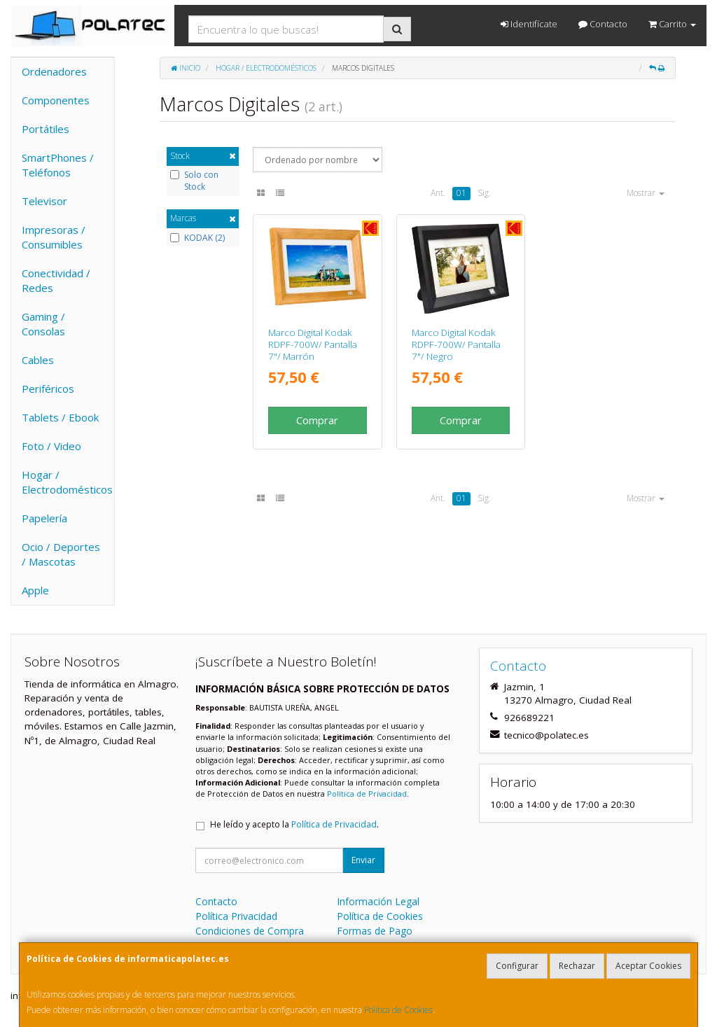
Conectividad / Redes (56, 280)
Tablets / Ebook (60, 417)
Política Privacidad (236, 916)
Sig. (484, 193)
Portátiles (45, 129)
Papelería (44, 518)
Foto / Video (51, 446)
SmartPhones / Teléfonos (58, 165)
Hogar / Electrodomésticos (67, 482)
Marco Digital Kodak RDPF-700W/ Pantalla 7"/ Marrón (312, 344)
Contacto (602, 24)
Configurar (517, 966)
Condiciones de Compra (249, 930)
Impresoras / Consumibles (53, 237)
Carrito (672, 24)
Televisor (44, 201)
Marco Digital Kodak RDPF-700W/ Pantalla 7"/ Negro (456, 344)
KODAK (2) (197, 238)
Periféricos (48, 389)
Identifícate (529, 24)
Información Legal (378, 901)
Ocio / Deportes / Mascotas (61, 554)
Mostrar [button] (645, 193)
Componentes (56, 100)
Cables (38, 360)
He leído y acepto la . (294, 824)
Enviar (363, 860)
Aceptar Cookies (648, 966)
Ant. (438, 193)
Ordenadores (54, 71)
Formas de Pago (374, 930)
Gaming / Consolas (43, 323)
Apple (35, 590)
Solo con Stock (194, 181)
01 (461, 193)
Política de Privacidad (367, 793)
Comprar (317, 420)
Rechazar (577, 966)
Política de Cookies (398, 1010)
